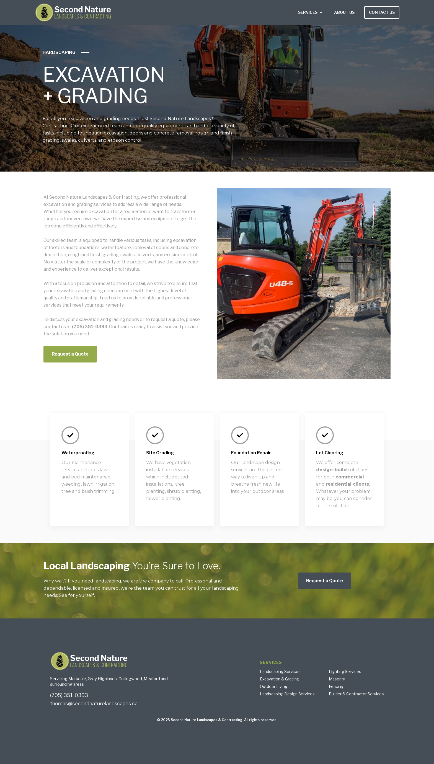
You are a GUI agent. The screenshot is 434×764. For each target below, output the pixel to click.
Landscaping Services (280, 671)
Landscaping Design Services (287, 694)
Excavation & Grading (279, 679)
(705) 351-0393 (69, 695)
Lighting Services (345, 671)
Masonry (337, 679)
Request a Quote (70, 354)
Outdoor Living (273, 686)
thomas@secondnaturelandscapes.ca (94, 703)
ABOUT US (344, 12)
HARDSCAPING (59, 52)
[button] (311, 12)
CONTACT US (382, 12)
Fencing (336, 686)
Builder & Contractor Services (356, 694)
